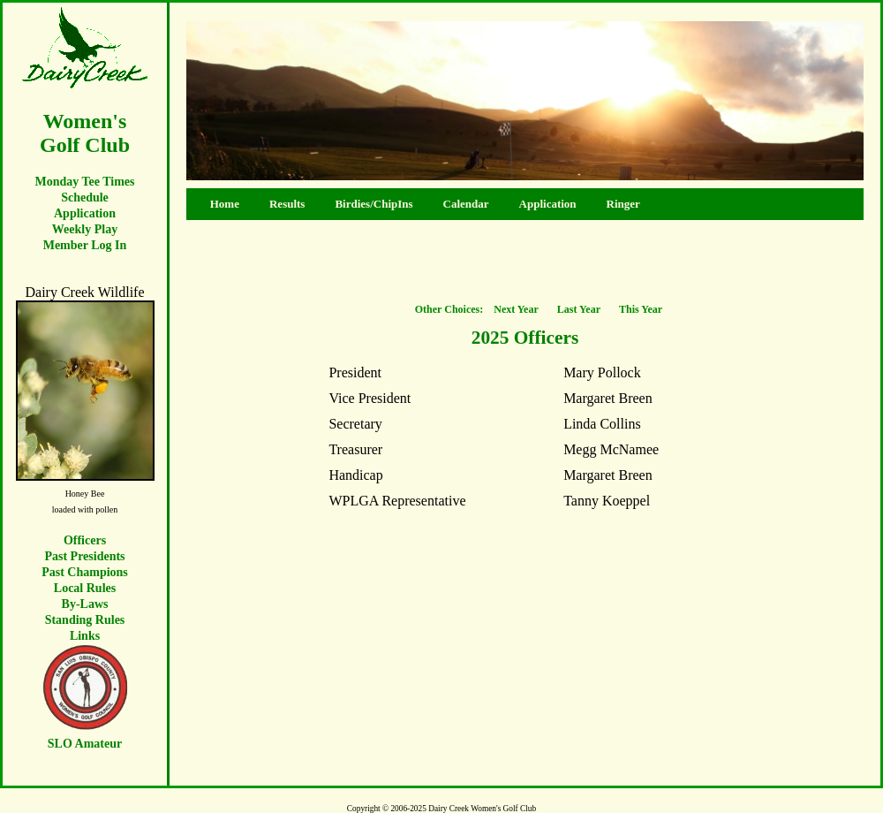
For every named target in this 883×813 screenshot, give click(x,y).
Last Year (578, 309)
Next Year (516, 309)
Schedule (85, 197)
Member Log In (85, 245)
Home (220, 203)
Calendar (466, 203)
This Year (640, 309)
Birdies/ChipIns (373, 203)
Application (85, 213)
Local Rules (85, 588)
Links (85, 635)
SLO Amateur (85, 743)
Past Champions (85, 572)
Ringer (623, 203)
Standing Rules (85, 620)
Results (287, 203)
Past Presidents (84, 556)
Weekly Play (84, 229)
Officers (85, 540)
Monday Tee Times (84, 181)
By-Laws (85, 604)
